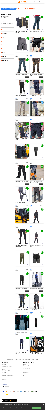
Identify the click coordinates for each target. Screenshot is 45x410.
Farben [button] (3, 48)
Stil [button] (2, 29)
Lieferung (3, 369)
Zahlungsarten (4, 367)
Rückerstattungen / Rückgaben (7, 370)
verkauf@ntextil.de (26, 368)
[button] (34, 1)
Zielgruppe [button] (4, 33)
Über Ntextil (4, 364)
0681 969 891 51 (26, 370)
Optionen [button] (4, 44)
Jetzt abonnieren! (5, 386)
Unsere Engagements (6, 373)
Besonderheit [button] (5, 60)
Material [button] (4, 56)
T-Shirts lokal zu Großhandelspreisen (8, 375)
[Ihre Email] (8, 384)
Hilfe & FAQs (4, 372)
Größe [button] (3, 52)
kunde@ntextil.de (26, 365)
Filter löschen (7, 25)
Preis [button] (3, 37)
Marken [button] (3, 41)
